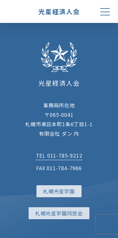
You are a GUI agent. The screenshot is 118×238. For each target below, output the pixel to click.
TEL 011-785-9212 (59, 155)
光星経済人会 (59, 11)
